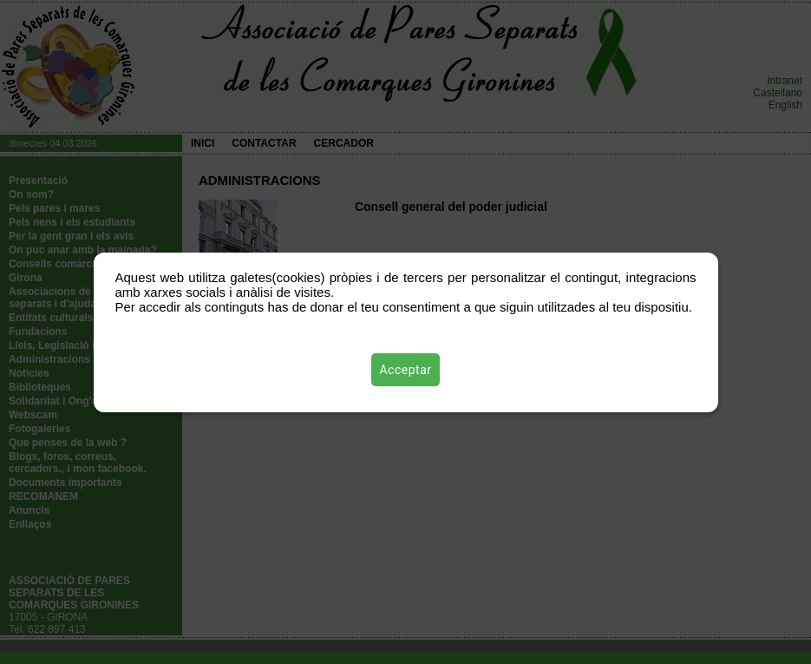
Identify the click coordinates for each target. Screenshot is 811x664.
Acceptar (406, 370)
